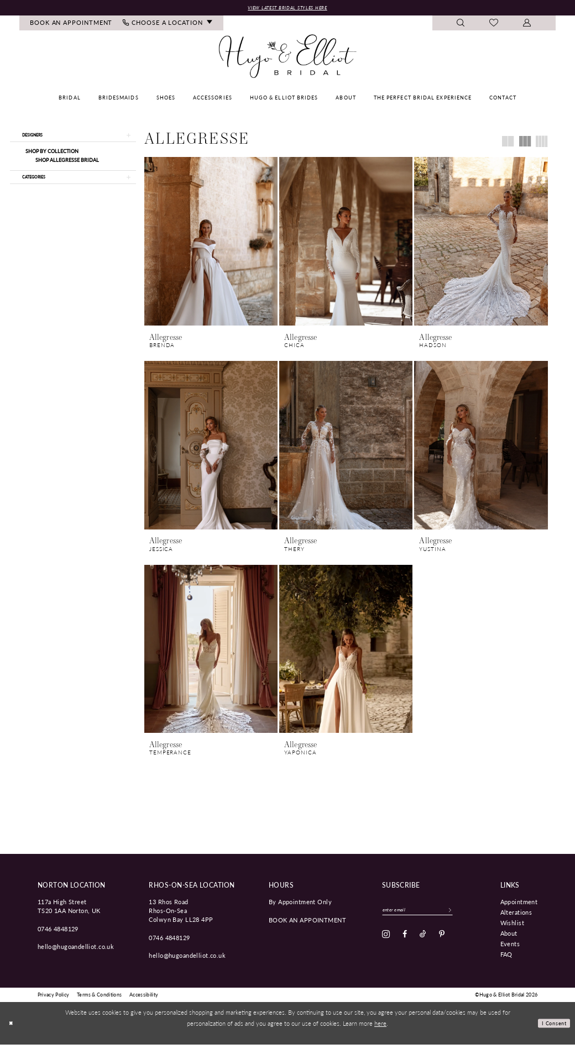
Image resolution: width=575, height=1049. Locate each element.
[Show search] (461, 24)
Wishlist (512, 926)
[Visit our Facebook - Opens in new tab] (404, 942)
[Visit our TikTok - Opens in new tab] (423, 942)
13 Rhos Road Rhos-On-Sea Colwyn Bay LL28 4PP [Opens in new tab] (181, 914)
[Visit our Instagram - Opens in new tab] (386, 941)
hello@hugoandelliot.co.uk (76, 951)
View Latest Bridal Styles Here (287, 8)
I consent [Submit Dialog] (551, 1027)
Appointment (519, 905)
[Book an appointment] (71, 24)
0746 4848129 (58, 933)
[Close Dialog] (12, 1028)
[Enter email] (427, 916)
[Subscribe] (469, 916)
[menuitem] (71, 24)
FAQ (506, 958)
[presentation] (211, 243)
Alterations (516, 916)
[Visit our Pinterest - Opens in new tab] (442, 942)
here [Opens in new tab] (380, 1028)
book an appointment (307, 924)
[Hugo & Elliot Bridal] (288, 58)
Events (510, 947)
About (509, 937)
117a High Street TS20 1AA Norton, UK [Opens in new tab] (69, 910)
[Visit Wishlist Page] (494, 25)
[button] (527, 24)
